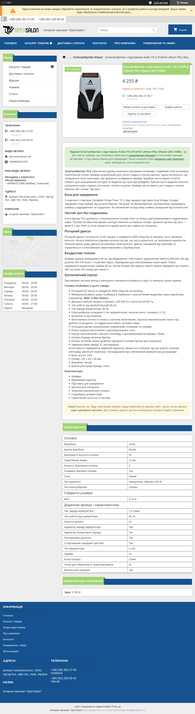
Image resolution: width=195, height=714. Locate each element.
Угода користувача (14, 627)
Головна (10, 43)
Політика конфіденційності (130, 710)
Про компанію (125, 43)
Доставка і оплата (71, 43)
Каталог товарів (37, 43)
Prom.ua (116, 706)
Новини (14, 87)
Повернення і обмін (14, 645)
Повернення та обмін (159, 43)
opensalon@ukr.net (20, 156)
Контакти (99, 43)
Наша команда (19, 100)
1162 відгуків (161, 2)
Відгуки (14, 80)
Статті (13, 94)
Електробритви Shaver (88, 57)
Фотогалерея (11, 651)
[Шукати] (153, 30)
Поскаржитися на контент (99, 710)
